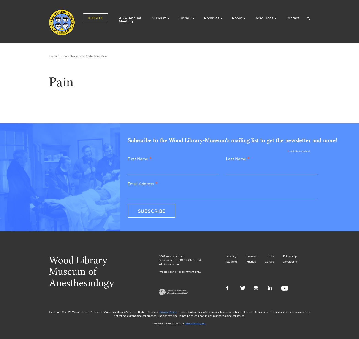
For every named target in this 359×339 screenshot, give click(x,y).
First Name (140, 159)
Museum (159, 18)
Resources (264, 18)
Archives (212, 18)
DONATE (95, 18)
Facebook (230, 288)
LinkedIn (272, 288)
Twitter (244, 288)
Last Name (238, 159)
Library (185, 18)
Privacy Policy (168, 312)
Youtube (285, 288)
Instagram (258, 288)
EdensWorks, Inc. (195, 323)
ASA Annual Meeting (130, 20)
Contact (292, 18)
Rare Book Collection (85, 56)
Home (53, 56)
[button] (308, 18)
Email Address (143, 184)
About (236, 18)
